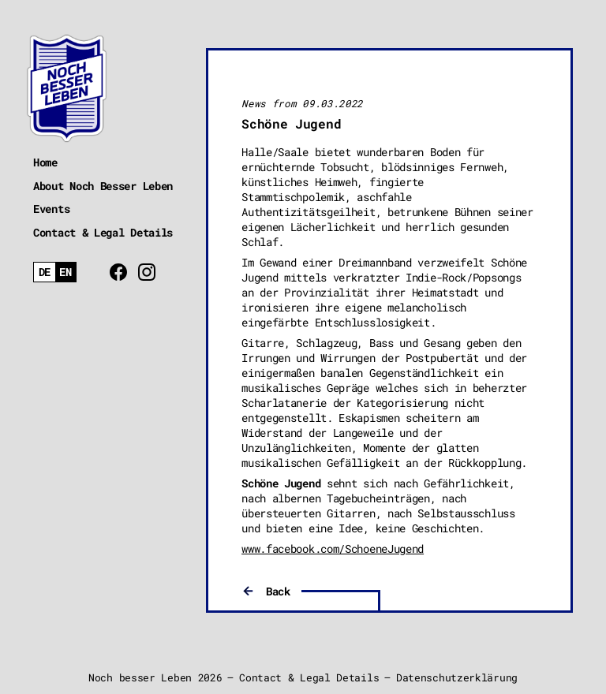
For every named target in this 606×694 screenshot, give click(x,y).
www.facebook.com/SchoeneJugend (332, 548)
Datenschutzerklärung (457, 677)
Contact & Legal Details (103, 232)
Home (45, 162)
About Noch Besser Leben (103, 185)
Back (278, 591)
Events (51, 208)
